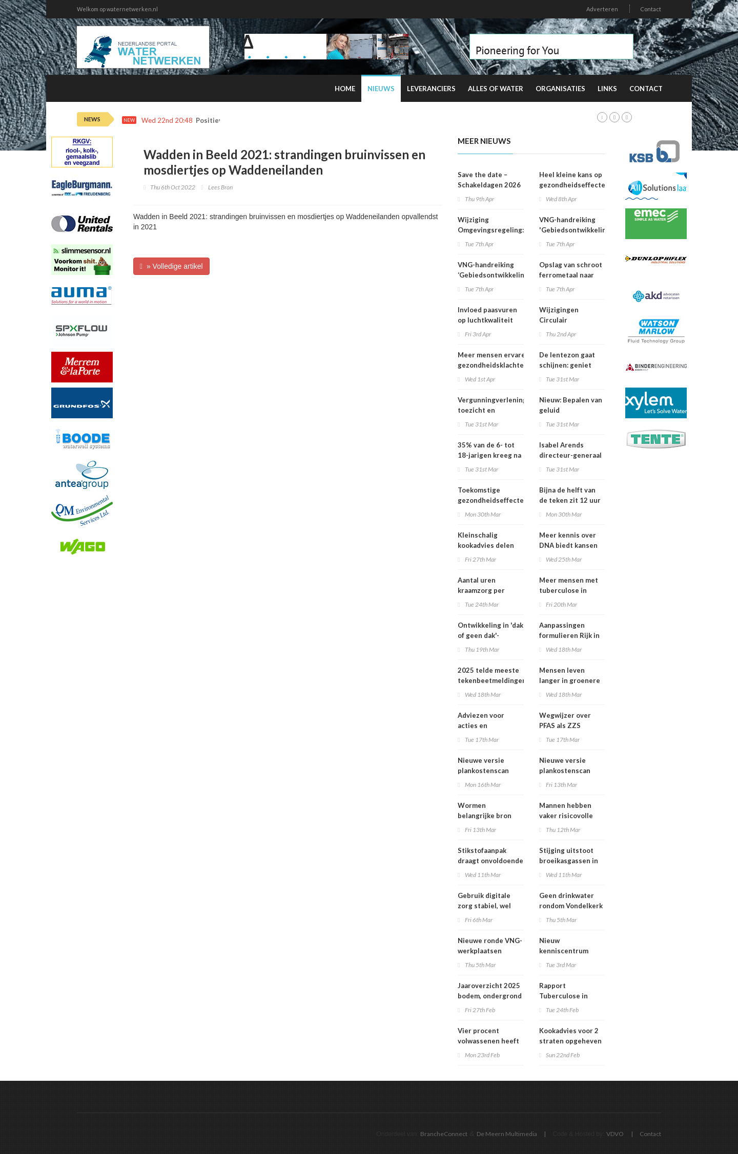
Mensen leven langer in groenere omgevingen (569, 680)
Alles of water (495, 88)
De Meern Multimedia (507, 1134)
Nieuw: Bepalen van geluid (570, 405)
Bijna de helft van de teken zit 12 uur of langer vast (570, 500)
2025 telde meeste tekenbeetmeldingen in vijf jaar (492, 680)
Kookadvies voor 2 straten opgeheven (570, 1036)
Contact (650, 9)
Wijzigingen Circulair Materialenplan (564, 320)
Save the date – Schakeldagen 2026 (489, 179)
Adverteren (602, 9)
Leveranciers (431, 88)
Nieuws (381, 88)
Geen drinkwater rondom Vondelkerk (571, 900)
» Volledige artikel (171, 266)
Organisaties (560, 88)
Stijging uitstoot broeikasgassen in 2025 (568, 860)
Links (607, 88)
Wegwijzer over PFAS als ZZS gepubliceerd (565, 725)
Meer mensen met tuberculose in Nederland (568, 590)
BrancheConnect (443, 1134)
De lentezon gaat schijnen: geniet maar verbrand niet (570, 365)
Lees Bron (220, 187)
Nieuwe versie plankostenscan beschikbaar (483, 770)
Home (345, 88)
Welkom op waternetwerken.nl (117, 9)
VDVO (615, 1134)
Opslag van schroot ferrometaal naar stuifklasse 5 (570, 275)
